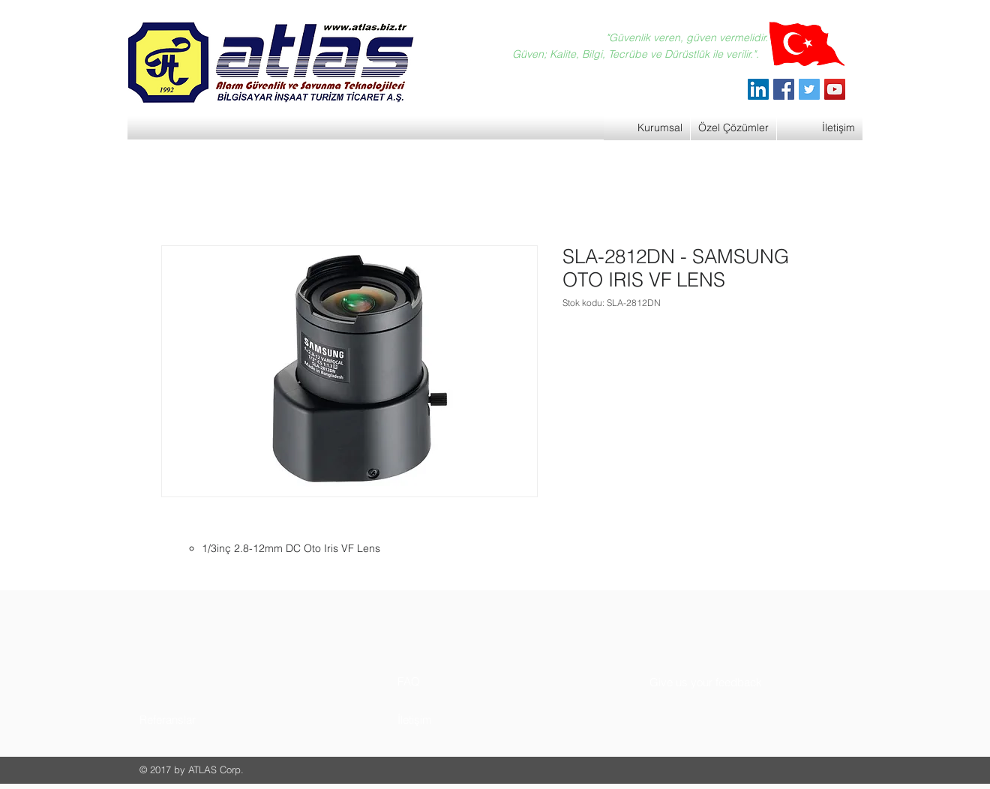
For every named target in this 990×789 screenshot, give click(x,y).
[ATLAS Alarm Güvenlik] (758, 89)
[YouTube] (834, 89)
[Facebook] (783, 89)
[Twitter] (809, 89)
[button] (196, 720)
